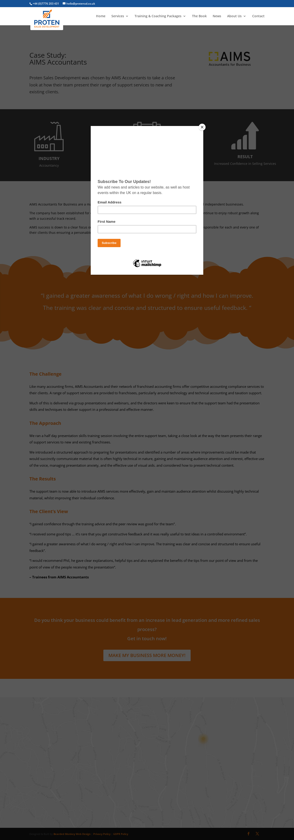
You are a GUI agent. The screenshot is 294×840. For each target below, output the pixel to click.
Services (117, 16)
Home (100, 16)
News (217, 16)
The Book (199, 16)
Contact (258, 16)
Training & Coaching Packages (158, 16)
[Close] (202, 127)
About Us (234, 16)
